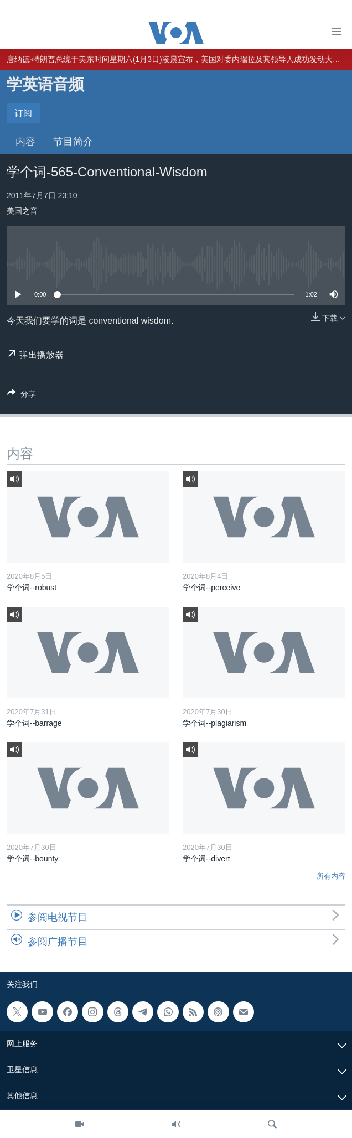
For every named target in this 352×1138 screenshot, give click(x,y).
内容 (25, 141)
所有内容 (331, 876)
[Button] (21, 396)
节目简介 (73, 141)
